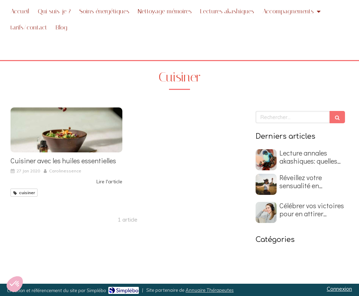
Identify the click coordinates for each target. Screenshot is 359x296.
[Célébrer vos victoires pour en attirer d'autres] (266, 212)
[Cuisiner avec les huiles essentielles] (66, 129)
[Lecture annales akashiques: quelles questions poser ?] (266, 159)
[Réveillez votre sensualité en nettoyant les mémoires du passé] (266, 184)
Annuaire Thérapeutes (209, 290)
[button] (14, 284)
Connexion (339, 288)
